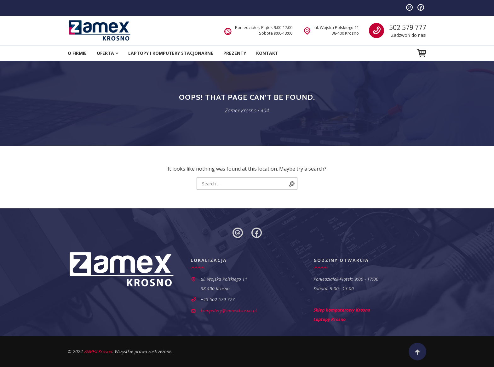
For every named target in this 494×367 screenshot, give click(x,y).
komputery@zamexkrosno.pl (229, 310)
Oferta (105, 53)
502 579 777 (407, 27)
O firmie (77, 53)
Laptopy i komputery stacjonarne (170, 53)
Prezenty (234, 53)
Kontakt (267, 53)
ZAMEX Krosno (98, 351)
